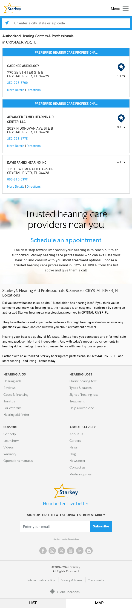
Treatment (77, 401)
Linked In (79, 550)
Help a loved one (81, 408)
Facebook (43, 550)
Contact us (77, 467)
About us (76, 434)
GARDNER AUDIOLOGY (23, 66)
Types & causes (80, 388)
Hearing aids (12, 381)
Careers (75, 440)
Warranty (9, 454)
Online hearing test (83, 381)
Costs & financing (16, 394)
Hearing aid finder (16, 414)
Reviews (9, 388)
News (73, 447)
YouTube (70, 550)
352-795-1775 (17, 138)
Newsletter (77, 461)
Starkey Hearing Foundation (66, 539)
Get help (9, 434)
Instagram (52, 550)
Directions (34, 90)
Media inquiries (80, 474)
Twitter (61, 550)
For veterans (12, 408)
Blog (72, 454)
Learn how (11, 440)
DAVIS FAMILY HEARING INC (26, 162)
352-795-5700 (17, 82)
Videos (8, 447)
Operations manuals (18, 461)
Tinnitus (9, 401)
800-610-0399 (17, 179)
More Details (15, 90)
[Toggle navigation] (119, 8)
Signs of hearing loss (83, 394)
